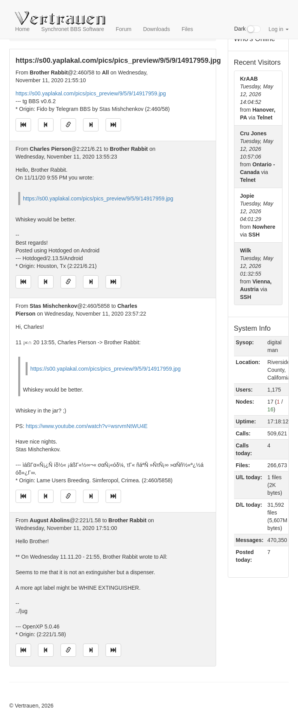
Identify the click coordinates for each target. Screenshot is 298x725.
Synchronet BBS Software (72, 29)
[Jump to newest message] (113, 124)
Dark (247, 29)
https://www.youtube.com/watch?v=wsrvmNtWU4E (86, 426)
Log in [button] (279, 29)
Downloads (156, 29)
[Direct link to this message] (68, 124)
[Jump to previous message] (46, 124)
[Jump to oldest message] (23, 124)
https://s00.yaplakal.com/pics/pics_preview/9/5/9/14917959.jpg (91, 93)
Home (22, 29)
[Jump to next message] (91, 124)
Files (187, 29)
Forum (123, 29)
